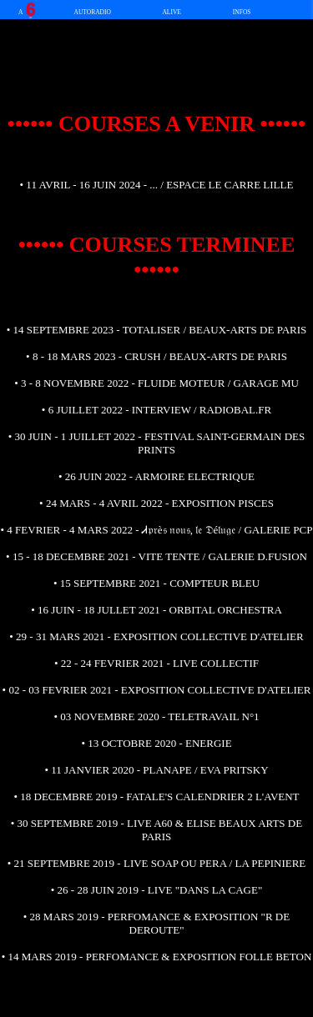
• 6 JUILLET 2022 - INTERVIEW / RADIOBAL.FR (156, 409)
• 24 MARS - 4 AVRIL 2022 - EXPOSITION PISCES (156, 503)
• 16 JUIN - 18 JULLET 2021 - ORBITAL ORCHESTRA (156, 610)
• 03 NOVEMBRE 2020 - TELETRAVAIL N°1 (156, 716)
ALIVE (171, 12)
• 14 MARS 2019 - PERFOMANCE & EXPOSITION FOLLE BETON (157, 956)
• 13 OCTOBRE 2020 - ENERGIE (156, 743)
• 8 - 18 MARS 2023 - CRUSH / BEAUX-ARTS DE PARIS (156, 356)
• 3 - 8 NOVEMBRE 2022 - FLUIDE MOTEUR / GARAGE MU (156, 383)
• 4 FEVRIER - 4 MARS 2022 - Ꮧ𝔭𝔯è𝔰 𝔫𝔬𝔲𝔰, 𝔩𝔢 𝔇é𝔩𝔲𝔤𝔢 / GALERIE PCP (157, 530)
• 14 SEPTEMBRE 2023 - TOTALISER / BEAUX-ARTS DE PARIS (157, 329)
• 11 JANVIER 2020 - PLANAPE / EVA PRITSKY (156, 770)
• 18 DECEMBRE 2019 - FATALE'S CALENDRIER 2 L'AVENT (156, 796)
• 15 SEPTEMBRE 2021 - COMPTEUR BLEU (156, 583)
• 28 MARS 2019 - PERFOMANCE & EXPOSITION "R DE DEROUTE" (156, 923)
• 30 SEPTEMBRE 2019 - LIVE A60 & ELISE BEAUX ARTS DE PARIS (156, 830)
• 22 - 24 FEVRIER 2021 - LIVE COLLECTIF (156, 663)
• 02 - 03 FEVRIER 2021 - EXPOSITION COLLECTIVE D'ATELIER (157, 690)
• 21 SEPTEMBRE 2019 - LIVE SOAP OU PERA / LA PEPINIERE (157, 863)
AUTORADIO (92, 12)
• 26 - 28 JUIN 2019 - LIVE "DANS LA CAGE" (156, 890)
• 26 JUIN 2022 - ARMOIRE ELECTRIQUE (156, 476)
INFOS (242, 12)
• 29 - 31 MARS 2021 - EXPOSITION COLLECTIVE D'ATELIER (156, 636)
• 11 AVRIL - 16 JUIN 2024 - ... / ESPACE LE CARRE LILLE (157, 184)
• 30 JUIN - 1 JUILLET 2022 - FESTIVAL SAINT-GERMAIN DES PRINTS (156, 443)
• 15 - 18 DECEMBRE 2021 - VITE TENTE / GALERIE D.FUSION (156, 556)
